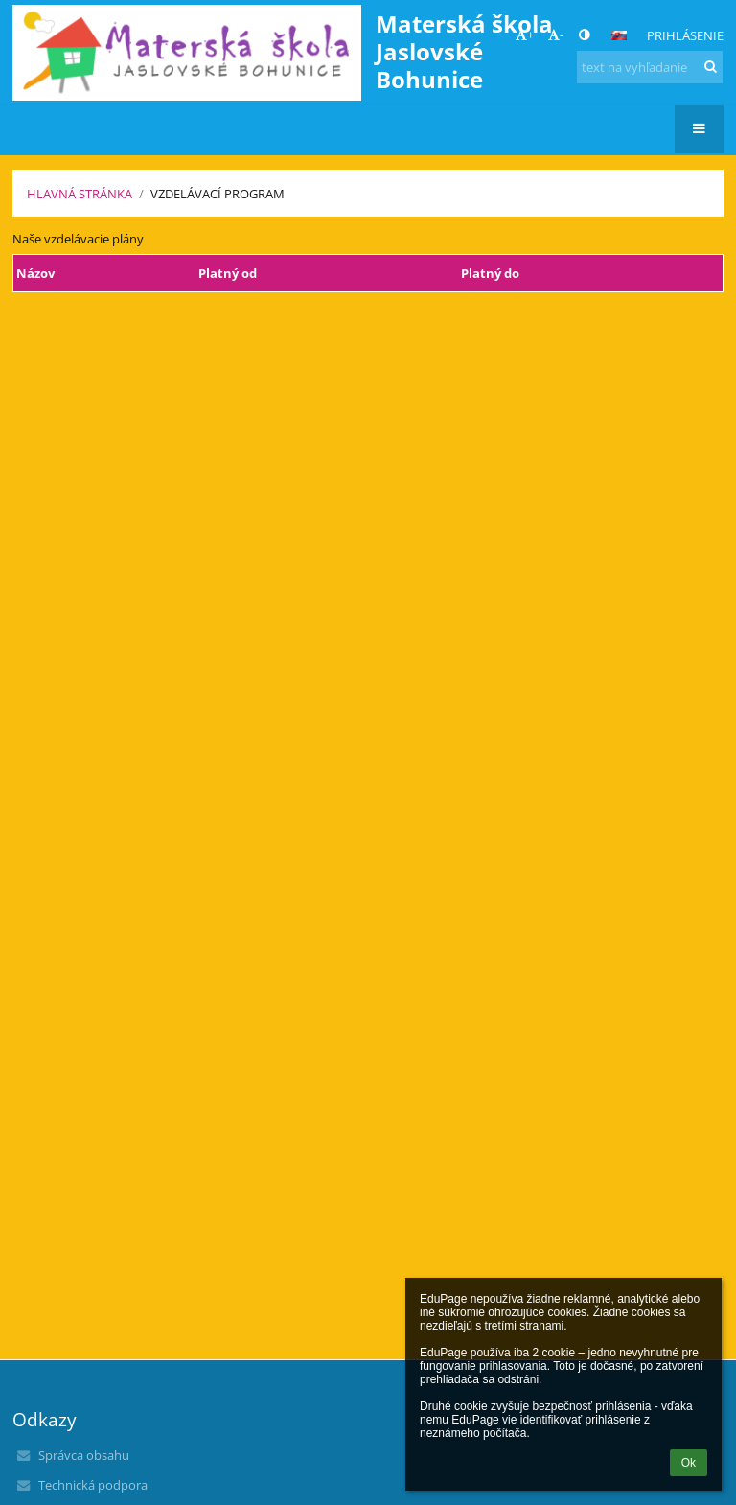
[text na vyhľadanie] (650, 67)
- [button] (556, 34)
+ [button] (525, 34)
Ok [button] (688, 1463)
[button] (619, 35)
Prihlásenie (685, 35)
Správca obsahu (83, 1455)
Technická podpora (93, 1484)
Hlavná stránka (79, 193)
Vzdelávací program (217, 193)
